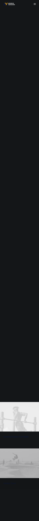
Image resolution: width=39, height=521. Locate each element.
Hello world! (15, 445)
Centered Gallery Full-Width (16, 106)
